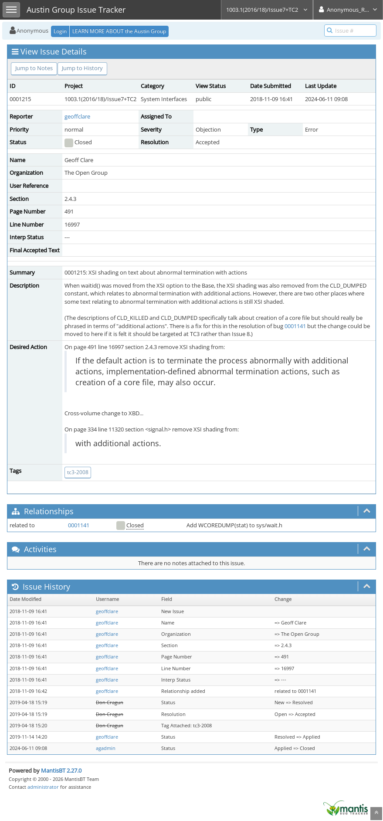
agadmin (105, 748)
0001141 (295, 326)
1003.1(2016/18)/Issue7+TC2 (267, 10)
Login (60, 31)
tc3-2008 (77, 472)
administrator (43, 787)
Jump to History (82, 68)
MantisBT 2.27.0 (61, 770)
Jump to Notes (34, 68)
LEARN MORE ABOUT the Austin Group (119, 31)
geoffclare (77, 116)
